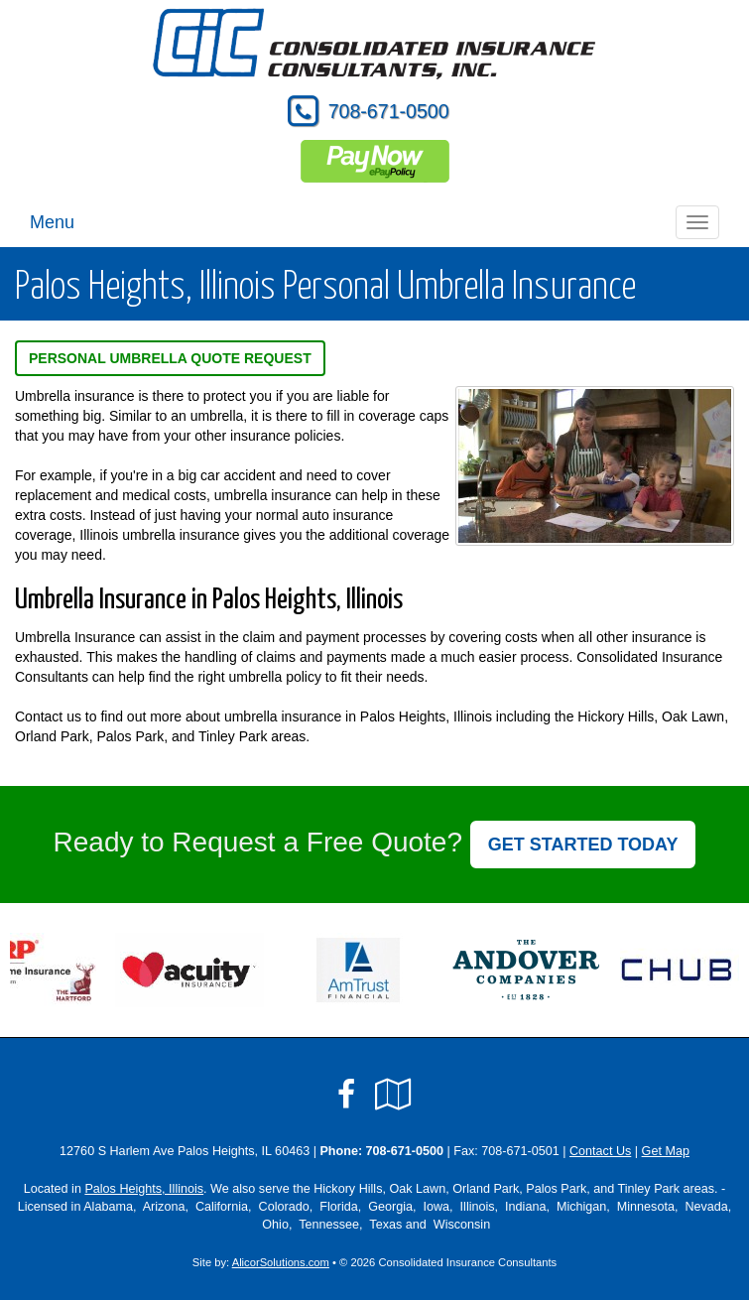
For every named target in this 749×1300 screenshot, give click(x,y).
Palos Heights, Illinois (143, 1189)
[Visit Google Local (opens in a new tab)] (393, 1094)
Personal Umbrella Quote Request (170, 358)
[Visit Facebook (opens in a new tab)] (346, 1094)
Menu (52, 222)
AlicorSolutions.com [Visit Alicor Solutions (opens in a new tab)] (280, 1262)
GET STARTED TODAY (583, 844)
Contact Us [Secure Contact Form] (600, 1151)
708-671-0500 (388, 111)
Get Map (665, 1151)
